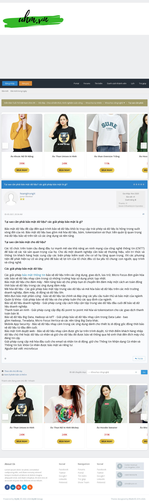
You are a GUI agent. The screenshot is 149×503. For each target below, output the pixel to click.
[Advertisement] (74, 56)
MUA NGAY (22, 170)
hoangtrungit (27, 193)
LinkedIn (101, 479)
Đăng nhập (10, 83)
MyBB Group (37, 499)
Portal (76, 83)
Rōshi (131, 499)
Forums (87, 83)
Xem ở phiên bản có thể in (15, 374)
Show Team (83, 482)
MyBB (16, 499)
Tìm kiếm (98, 83)
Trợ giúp (142, 83)
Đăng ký (25, 83)
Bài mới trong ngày (19, 91)
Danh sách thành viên (116, 83)
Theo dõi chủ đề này (13, 371)
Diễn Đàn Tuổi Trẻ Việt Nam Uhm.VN (19, 103)
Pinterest (101, 482)
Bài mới (5, 91)
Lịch (132, 83)
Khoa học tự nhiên (94, 103)
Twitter (100, 472)
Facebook (101, 469)
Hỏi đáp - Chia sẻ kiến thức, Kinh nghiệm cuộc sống (60, 103)
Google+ (101, 476)
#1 (143, 214)
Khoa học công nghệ (114, 103)
